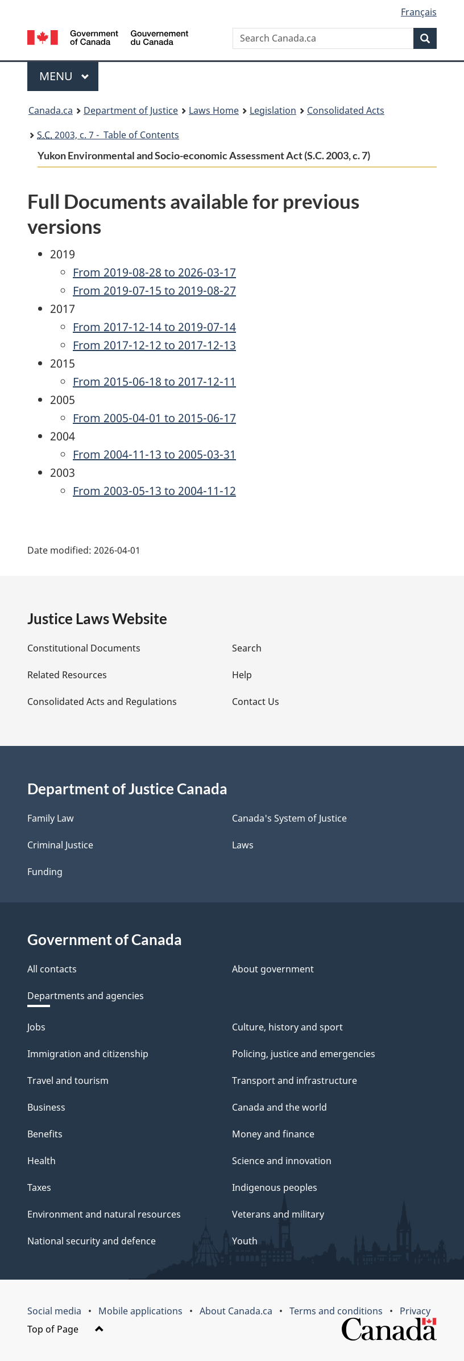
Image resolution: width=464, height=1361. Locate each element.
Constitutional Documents (83, 648)
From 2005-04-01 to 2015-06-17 (154, 418)
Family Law (50, 818)
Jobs (36, 1027)
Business (46, 1107)
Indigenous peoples (274, 1187)
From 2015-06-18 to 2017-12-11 (154, 381)
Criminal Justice (60, 845)
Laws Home (214, 110)
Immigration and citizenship (87, 1053)
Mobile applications (140, 1311)
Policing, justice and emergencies (303, 1053)
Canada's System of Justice (289, 818)
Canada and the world (279, 1107)
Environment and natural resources (104, 1214)
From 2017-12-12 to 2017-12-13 (154, 345)
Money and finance (273, 1134)
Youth (245, 1241)
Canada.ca (50, 110)
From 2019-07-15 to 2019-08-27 (154, 290)
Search (247, 648)
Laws (243, 845)
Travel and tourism (68, 1080)
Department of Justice (131, 110)
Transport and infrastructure (294, 1080)
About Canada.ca (236, 1311)
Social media (54, 1311)
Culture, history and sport (287, 1027)
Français (419, 12)
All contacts (52, 969)
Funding (45, 871)
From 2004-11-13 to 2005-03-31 (154, 454)
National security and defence (91, 1241)
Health (41, 1160)
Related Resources (67, 675)
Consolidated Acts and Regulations (102, 701)
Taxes (39, 1187)
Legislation (273, 110)
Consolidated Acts (345, 110)
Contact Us (255, 701)
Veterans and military (278, 1214)
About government (273, 969)
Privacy (415, 1311)
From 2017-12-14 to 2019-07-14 (154, 327)
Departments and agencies (85, 995)
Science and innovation (282, 1160)
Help (242, 675)
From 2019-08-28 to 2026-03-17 (154, 272)
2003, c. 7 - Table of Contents (108, 135)
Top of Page (65, 1329)
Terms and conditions (336, 1311)
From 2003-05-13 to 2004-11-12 (154, 490)
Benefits (45, 1134)
